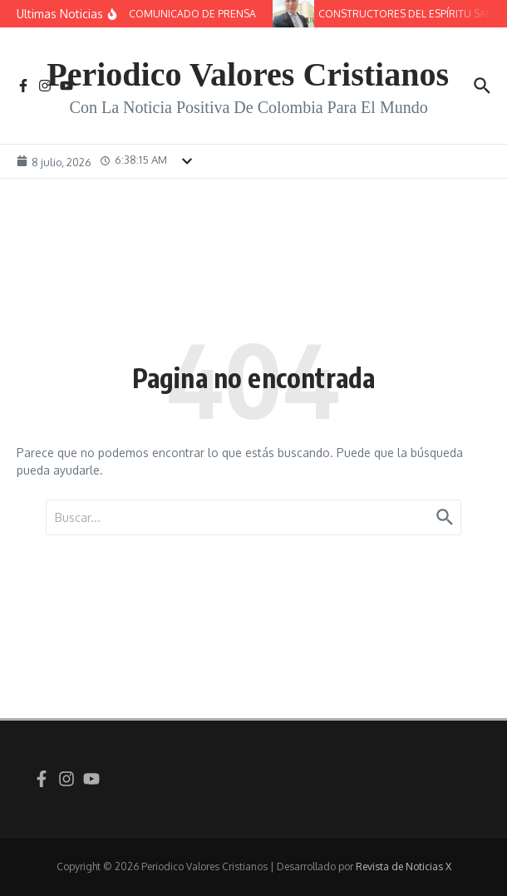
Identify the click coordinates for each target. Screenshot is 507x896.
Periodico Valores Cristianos (248, 74)
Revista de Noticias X (403, 866)
